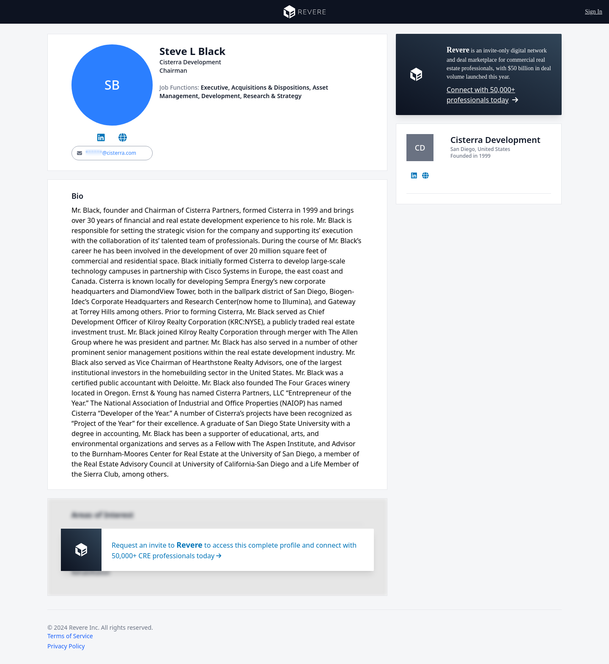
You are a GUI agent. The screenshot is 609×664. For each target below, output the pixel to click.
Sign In (593, 11)
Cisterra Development (495, 139)
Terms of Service (70, 636)
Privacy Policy (66, 646)
